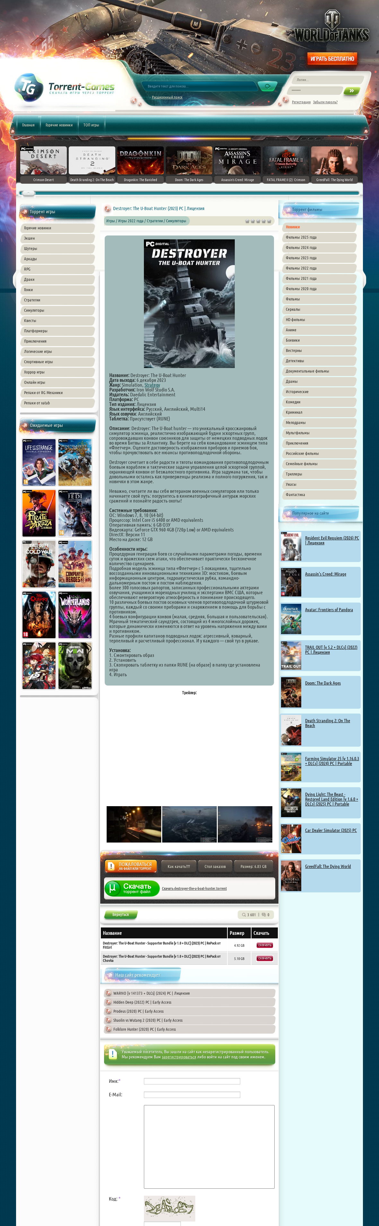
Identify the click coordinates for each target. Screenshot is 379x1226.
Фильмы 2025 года (301, 237)
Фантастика (295, 494)
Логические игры (38, 351)
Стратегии (32, 300)
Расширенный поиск (167, 97)
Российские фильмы (302, 453)
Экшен (29, 238)
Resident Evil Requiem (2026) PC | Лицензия (332, 540)
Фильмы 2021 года (301, 278)
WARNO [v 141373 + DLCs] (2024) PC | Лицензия (151, 993)
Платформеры (36, 330)
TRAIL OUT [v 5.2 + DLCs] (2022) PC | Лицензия (331, 650)
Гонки (28, 289)
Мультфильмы (298, 432)
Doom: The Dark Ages (323, 683)
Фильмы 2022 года (301, 268)
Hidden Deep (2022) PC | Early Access (142, 1002)
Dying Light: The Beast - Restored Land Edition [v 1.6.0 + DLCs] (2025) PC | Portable (331, 799)
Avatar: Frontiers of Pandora (329, 609)
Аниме (291, 329)
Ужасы (291, 484)
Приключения (35, 341)
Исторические (297, 391)
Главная (28, 125)
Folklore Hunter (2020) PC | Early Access (144, 1029)
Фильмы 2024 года (301, 247)
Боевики (293, 340)
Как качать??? (179, 866)
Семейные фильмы (302, 463)
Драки (29, 279)
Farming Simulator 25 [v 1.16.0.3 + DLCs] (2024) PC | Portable (332, 761)
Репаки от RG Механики (43, 392)
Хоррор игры (34, 372)
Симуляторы (34, 310)
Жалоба (131, 868)
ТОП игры (91, 125)
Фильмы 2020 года (301, 288)
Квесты (30, 320)
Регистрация (301, 102)
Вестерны (294, 350)
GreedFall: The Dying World (328, 866)
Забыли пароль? (325, 102)
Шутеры (30, 248)
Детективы (295, 360)
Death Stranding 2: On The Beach (327, 723)
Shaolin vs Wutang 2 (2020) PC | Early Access (147, 1020)
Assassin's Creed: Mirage (325, 573)
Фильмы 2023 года (301, 257)
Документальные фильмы (307, 371)
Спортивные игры (38, 361)
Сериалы (293, 309)
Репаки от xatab (37, 403)
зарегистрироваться (179, 1056)
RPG (27, 269)
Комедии (293, 402)
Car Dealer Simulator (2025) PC (331, 830)
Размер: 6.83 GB (254, 866)
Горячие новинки (59, 125)
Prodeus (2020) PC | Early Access (138, 1011)
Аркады (30, 258)
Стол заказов (215, 866)
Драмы (292, 381)
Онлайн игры (34, 382)
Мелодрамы (296, 422)
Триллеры (294, 474)
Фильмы (293, 299)
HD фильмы (295, 319)
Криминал (294, 412)
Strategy (152, 385)
